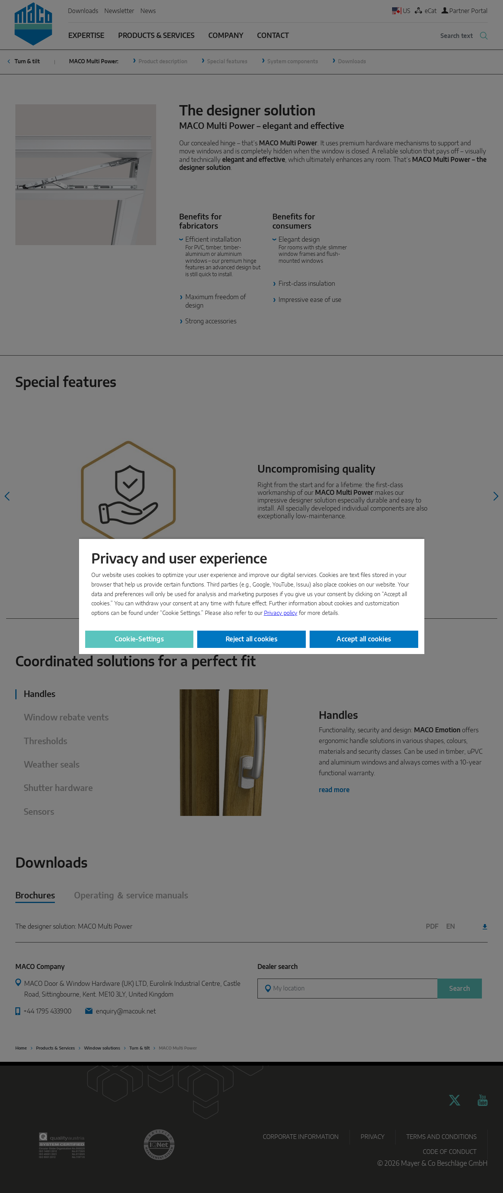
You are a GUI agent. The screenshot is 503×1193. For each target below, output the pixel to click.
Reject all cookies (251, 639)
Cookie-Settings (139, 639)
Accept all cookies (363, 639)
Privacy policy (280, 613)
